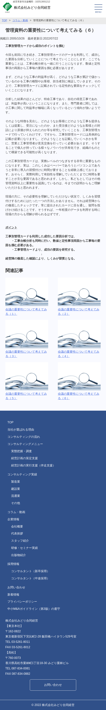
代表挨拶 (17, 533)
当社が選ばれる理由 (20, 429)
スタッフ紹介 (20, 540)
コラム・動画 (16, 512)
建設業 (15, 488)
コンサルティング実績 (22, 474)
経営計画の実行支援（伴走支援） (33, 465)
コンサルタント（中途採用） (30, 578)
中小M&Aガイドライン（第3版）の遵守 (33, 608)
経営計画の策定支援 (24, 458)
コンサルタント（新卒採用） (30, 571)
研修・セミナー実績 (24, 547)
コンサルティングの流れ (23, 436)
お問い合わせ (16, 587)
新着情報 (13, 594)
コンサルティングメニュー (25, 444)
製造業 (15, 481)
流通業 (15, 495)
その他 (15, 503)
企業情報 (13, 519)
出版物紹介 (18, 555)
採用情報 (13, 563)
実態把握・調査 (21, 451)
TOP (10, 422)
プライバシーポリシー (22, 601)
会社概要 (17, 526)
